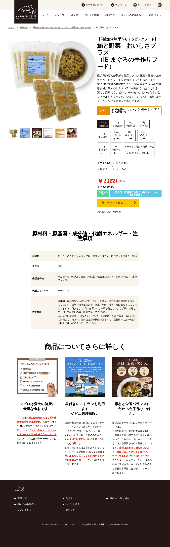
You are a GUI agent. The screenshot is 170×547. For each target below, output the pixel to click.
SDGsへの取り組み (131, 15)
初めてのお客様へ (95, 5)
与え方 (74, 15)
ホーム (45, 15)
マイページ (121, 5)
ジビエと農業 (92, 15)
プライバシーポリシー (118, 524)
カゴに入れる (115, 202)
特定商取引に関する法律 (93, 524)
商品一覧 (60, 15)
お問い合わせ (155, 15)
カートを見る (144, 5)
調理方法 (110, 15)
